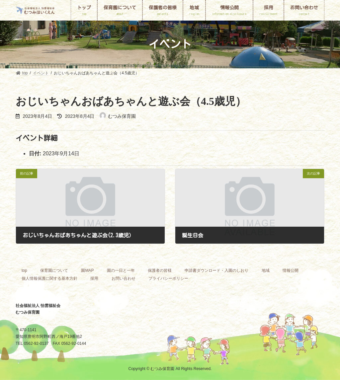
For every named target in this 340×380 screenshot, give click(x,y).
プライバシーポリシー (168, 278)
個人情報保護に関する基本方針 (49, 278)
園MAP (87, 270)
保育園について (54, 270)
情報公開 (290, 270)
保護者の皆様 (160, 270)
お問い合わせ (123, 278)
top (24, 270)
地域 (266, 270)
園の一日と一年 (121, 270)
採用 (94, 278)
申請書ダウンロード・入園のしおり (216, 270)
